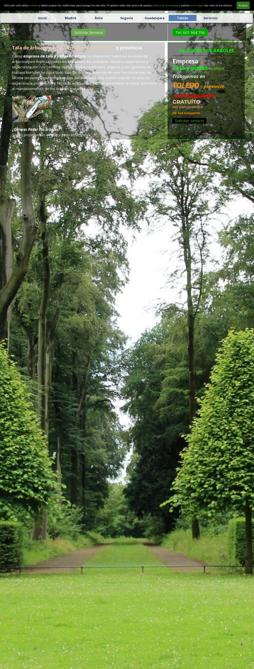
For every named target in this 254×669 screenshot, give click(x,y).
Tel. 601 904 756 (198, 32)
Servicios (210, 18)
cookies (34, 5)
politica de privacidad (165, 5)
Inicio (42, 18)
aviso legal (196, 5)
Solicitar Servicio (97, 32)
